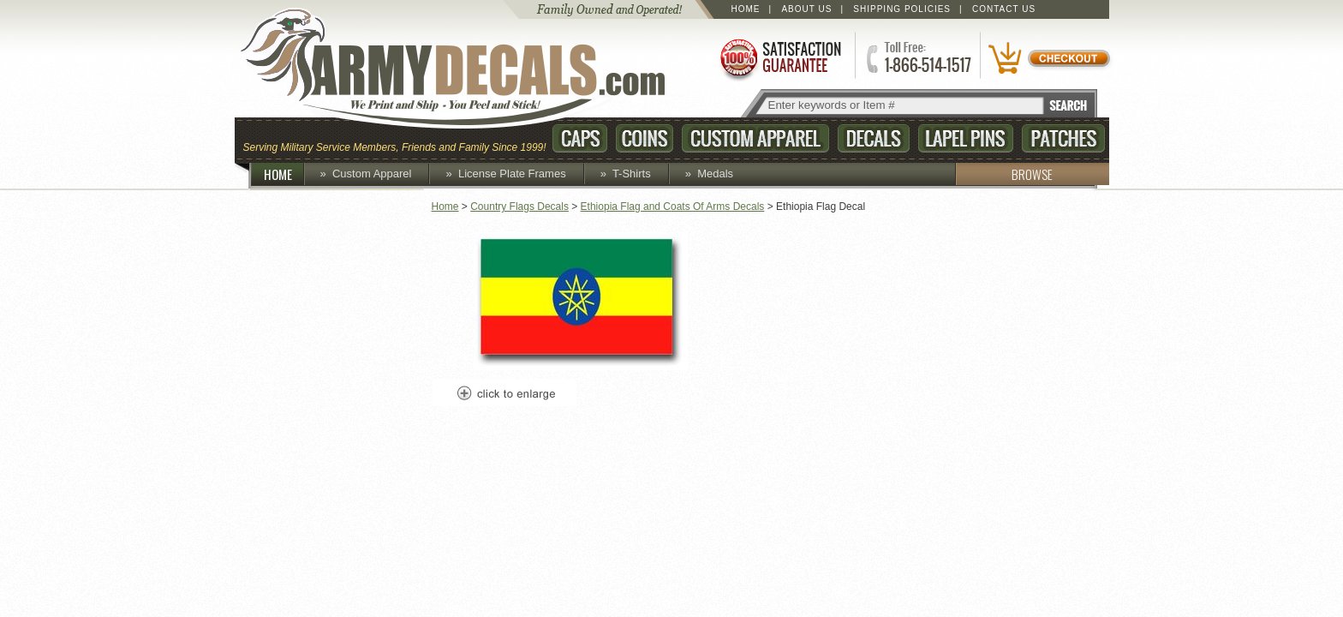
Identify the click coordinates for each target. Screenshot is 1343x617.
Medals (715, 173)
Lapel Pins (965, 138)
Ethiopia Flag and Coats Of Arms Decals (673, 207)
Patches (1063, 138)
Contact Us (1004, 9)
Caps (579, 138)
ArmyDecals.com (469, 68)
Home (746, 9)
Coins (644, 138)
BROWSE (1004, 174)
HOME (284, 174)
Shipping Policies (902, 9)
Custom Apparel (755, 138)
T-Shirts (631, 173)
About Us (806, 9)
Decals (874, 138)
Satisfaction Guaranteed (779, 57)
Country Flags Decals (519, 207)
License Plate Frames (512, 173)
